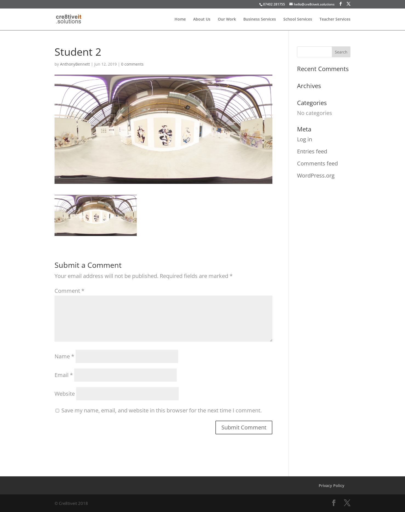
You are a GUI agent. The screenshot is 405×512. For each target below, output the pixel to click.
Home (180, 19)
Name (64, 356)
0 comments (132, 64)
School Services (297, 19)
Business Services (259, 19)
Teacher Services (335, 19)
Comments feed (317, 163)
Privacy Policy (331, 485)
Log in (304, 139)
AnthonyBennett (75, 64)
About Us (201, 19)
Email (64, 375)
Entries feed (312, 151)
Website (65, 393)
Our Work (227, 19)
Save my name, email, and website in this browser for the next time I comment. (161, 410)
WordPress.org (316, 175)
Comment (69, 290)
